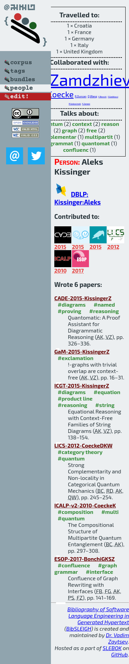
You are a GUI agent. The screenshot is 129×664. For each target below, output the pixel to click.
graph (69, 130)
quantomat (95, 143)
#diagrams (72, 304)
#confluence (74, 565)
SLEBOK (112, 648)
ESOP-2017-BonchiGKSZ (84, 558)
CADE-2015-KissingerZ (82, 298)
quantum (51, 123)
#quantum (71, 458)
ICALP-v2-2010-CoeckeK (85, 505)
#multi (109, 511)
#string (105, 405)
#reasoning (104, 311)
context (82, 123)
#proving (69, 311)
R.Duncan (80, 96)
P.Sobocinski (75, 103)
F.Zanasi (86, 103)
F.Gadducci (113, 96)
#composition (75, 511)
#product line (75, 398)
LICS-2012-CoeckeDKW (83, 445)
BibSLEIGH (78, 628)
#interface (99, 571)
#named (104, 304)
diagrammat (57, 143)
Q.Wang (92, 96)
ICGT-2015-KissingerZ (81, 385)
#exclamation (75, 358)
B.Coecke (57, 94)
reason (110, 123)
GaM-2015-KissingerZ (81, 351)
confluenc (76, 149)
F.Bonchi (102, 96)
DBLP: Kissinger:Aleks (77, 198)
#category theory (80, 452)
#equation (107, 392)
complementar (57, 136)
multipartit (99, 136)
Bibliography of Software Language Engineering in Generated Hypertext (98, 615)
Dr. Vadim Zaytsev (117, 638)
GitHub (119, 654)
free (91, 130)
